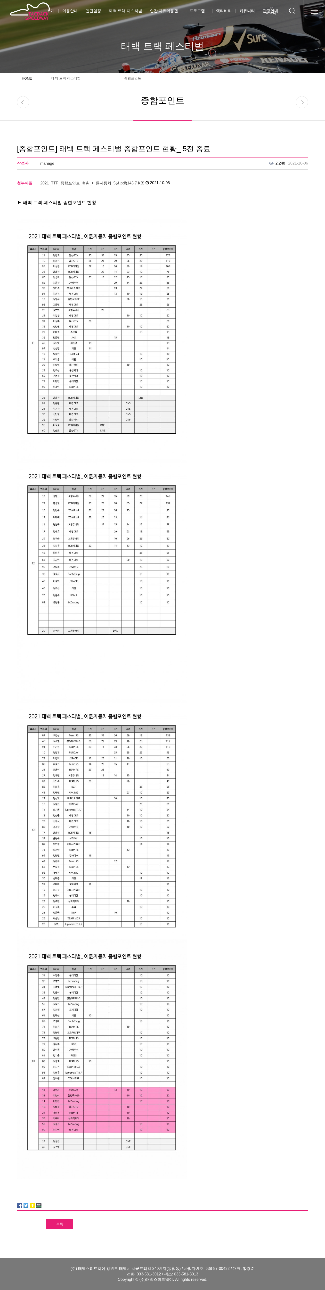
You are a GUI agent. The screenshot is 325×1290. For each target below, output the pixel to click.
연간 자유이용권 (164, 11)
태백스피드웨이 (30, 11)
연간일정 (93, 11)
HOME (27, 78)
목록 (59, 1224)
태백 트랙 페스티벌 (125, 11)
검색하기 (292, 11)
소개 (51, 11)
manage (47, 163)
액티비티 (224, 11)
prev (23, 102)
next (302, 102)
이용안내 (70, 11)
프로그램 (197, 11)
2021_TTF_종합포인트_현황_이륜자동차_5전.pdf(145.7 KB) (93, 183)
